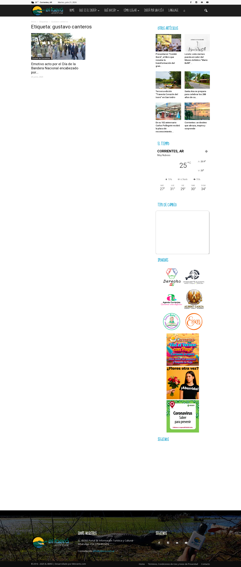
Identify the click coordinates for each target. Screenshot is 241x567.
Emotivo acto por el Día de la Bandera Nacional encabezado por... (54, 68)
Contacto (205, 564)
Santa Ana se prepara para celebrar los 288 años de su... (195, 94)
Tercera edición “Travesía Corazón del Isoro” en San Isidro (167, 94)
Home (72, 10)
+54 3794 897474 (99, 544)
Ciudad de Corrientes (41, 58)
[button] (206, 11)
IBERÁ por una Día (154, 10)
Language (173, 10)
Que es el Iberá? (89, 10)
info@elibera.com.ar (103, 551)
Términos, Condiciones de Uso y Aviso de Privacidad (173, 564)
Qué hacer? (111, 10)
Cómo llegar (131, 10)
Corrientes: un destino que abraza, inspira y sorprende (196, 125)
